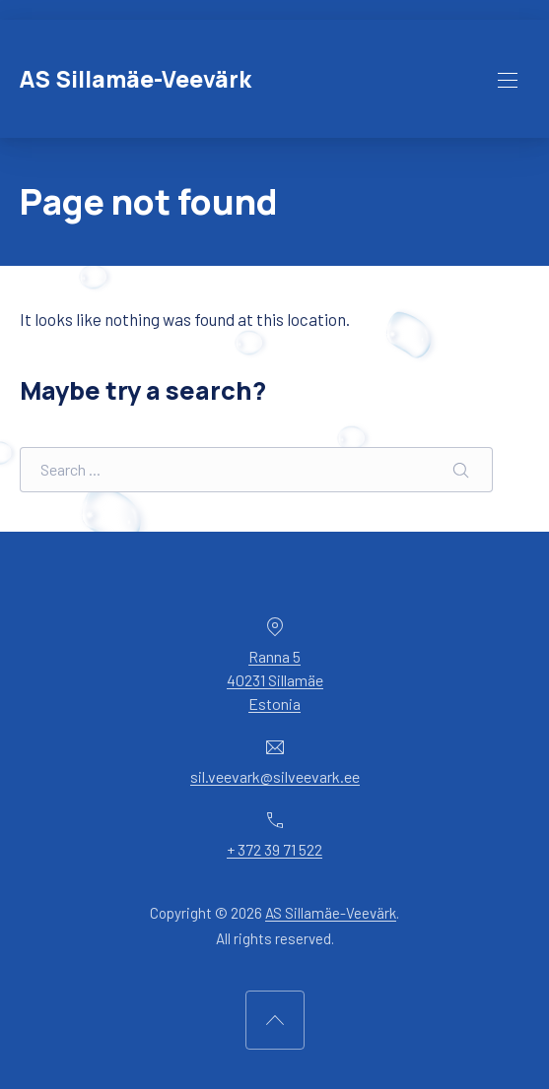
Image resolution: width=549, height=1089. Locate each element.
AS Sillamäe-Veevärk (135, 79)
